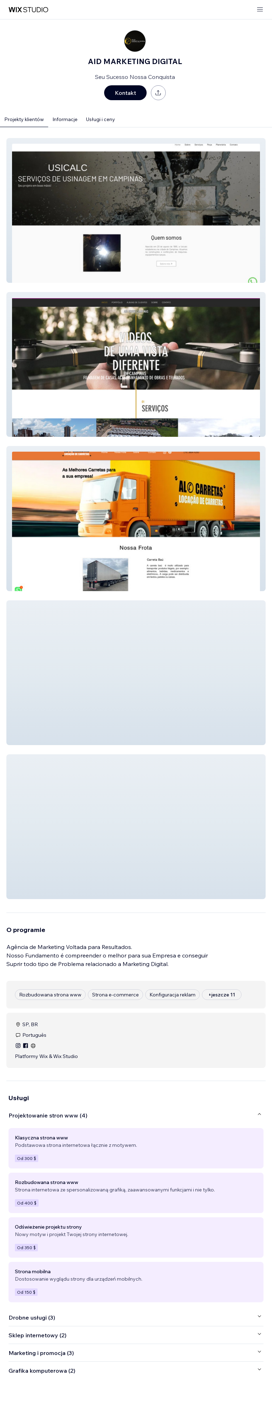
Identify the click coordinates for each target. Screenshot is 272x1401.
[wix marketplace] (28, 10)
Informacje (65, 119)
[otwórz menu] (260, 10)
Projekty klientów (24, 119)
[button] (136, 210)
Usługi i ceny (100, 119)
